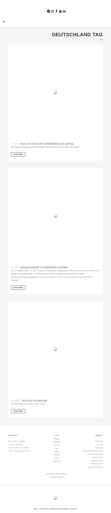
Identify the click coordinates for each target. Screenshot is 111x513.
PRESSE (57, 452)
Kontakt (73, 509)
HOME (56, 436)
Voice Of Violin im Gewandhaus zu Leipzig (47, 143)
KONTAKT (56, 461)
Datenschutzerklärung (59, 509)
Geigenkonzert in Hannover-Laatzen (44, 267)
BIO (56, 449)
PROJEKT (57, 439)
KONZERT (56, 442)
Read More (18, 154)
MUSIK (56, 445)
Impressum (43, 509)
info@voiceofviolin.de (22, 451)
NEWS (57, 458)
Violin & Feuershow (34, 400)
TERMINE (56, 455)
